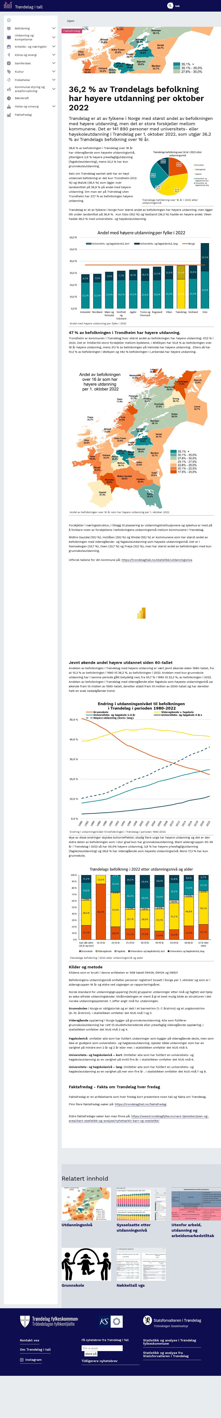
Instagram (33, 1359)
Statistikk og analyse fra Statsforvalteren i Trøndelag (166, 1354)
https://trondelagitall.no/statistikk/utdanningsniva (157, 560)
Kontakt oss (29, 1340)
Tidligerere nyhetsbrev (100, 1361)
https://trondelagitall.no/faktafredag (140, 1104)
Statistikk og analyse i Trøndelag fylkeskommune (169, 1342)
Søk (215, 6)
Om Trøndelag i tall (35, 1349)
